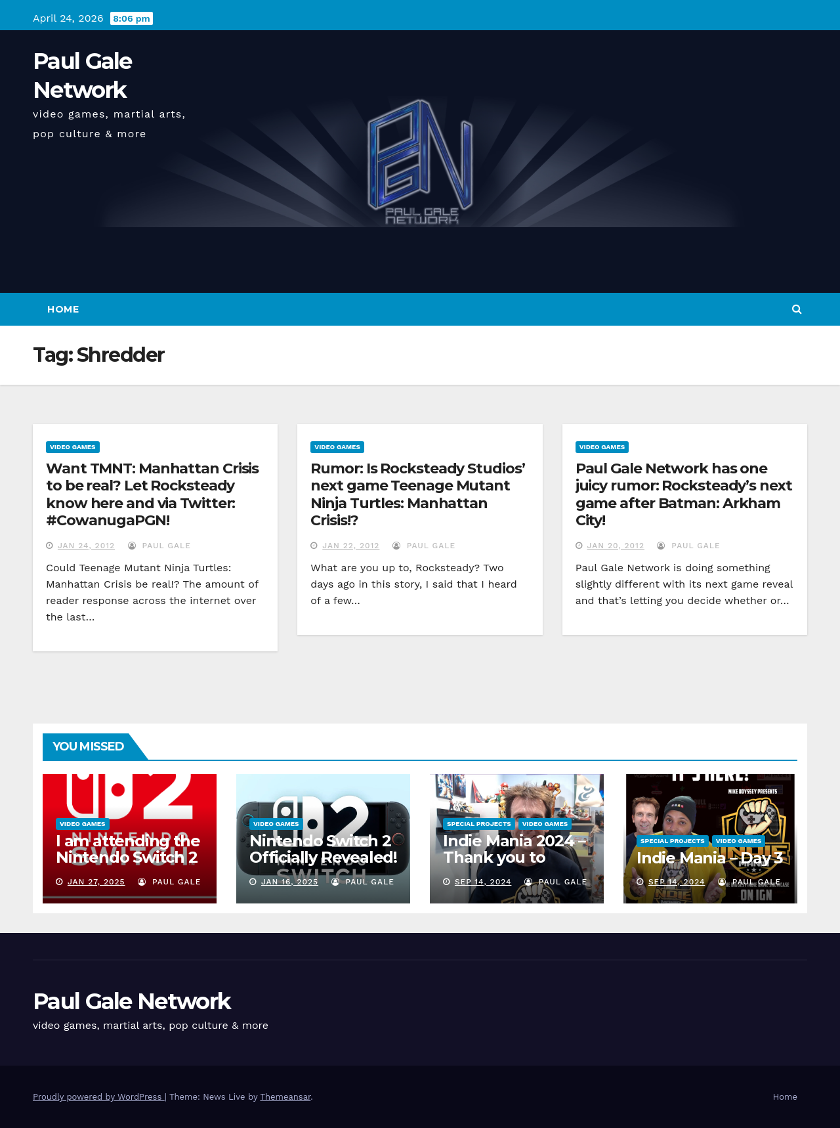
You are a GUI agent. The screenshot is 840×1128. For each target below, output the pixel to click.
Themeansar (285, 1097)
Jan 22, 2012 (350, 545)
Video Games (73, 446)
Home (63, 309)
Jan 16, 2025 (289, 881)
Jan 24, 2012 (86, 545)
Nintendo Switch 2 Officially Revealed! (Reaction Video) (323, 857)
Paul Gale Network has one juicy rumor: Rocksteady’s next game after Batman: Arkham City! (684, 494)
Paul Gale (159, 545)
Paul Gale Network (131, 1001)
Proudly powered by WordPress (99, 1097)
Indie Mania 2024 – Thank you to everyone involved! (515, 857)
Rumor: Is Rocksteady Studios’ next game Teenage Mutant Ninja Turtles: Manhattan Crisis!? (417, 494)
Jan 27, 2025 (96, 881)
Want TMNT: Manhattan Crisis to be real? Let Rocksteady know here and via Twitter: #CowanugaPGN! (152, 494)
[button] (797, 309)
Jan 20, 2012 (615, 545)
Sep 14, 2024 (483, 881)
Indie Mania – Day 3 (710, 857)
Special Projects (479, 823)
